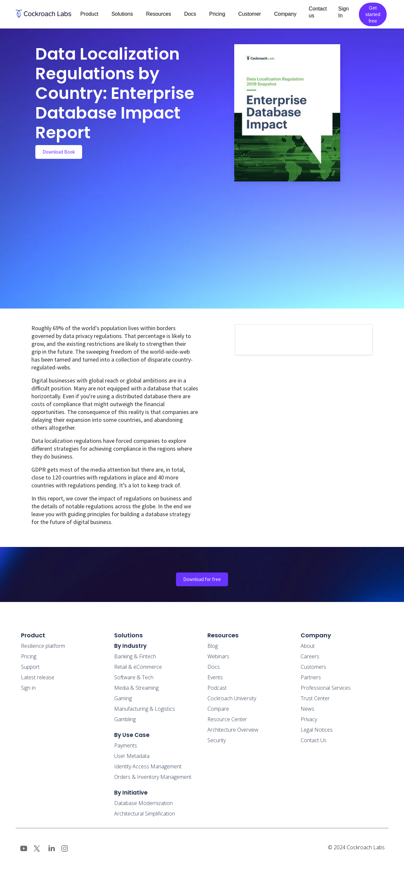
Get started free (372, 14)
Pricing (217, 14)
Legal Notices (317, 729)
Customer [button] (249, 14)
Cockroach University (231, 698)
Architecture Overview (232, 729)
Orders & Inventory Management (152, 776)
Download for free (202, 579)
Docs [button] (190, 14)
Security (216, 740)
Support (30, 666)
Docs (213, 666)
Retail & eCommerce (138, 666)
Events (215, 677)
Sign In (343, 12)
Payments (125, 745)
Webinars (218, 656)
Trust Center (315, 698)
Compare (218, 708)
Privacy (309, 719)
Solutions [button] (122, 14)
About (308, 645)
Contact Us (313, 740)
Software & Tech (133, 677)
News (307, 708)
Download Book (59, 152)
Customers (313, 666)
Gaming (123, 698)
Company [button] (285, 14)
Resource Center (227, 719)
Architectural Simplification (144, 813)
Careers (310, 656)
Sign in (28, 687)
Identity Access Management (148, 766)
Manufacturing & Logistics (144, 708)
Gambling (125, 719)
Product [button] (89, 14)
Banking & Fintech (135, 656)
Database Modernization (143, 803)
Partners (311, 677)
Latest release (37, 677)
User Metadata (131, 756)
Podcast (217, 687)
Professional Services (326, 687)
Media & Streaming (136, 687)
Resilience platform (43, 645)
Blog (212, 645)
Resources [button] (158, 14)
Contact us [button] (318, 12)
